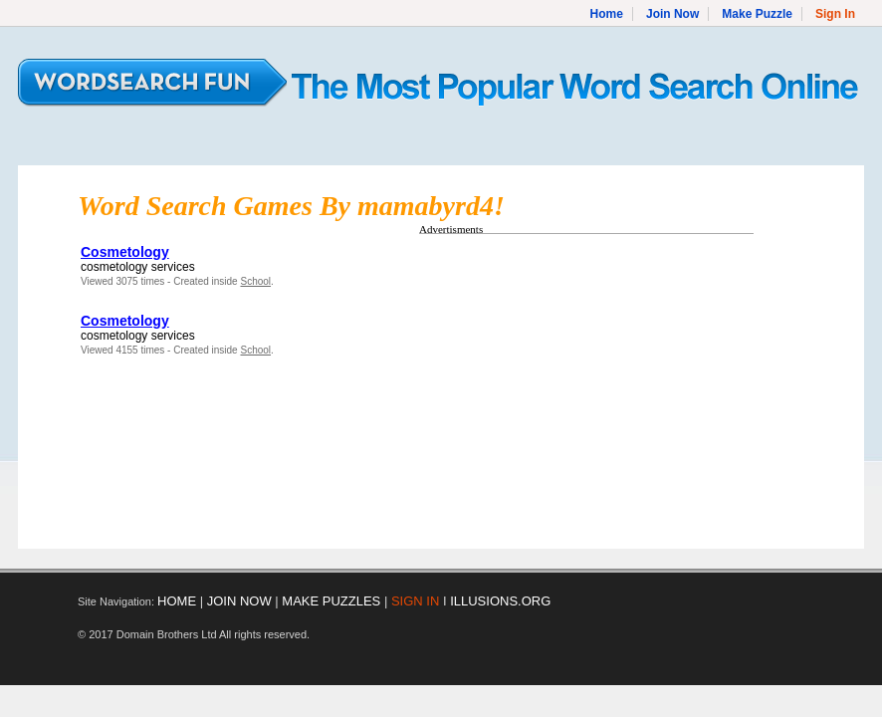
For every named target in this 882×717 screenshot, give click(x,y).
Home (606, 14)
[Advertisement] (586, 381)
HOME (176, 601)
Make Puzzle (757, 14)
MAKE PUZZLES (331, 601)
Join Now (672, 14)
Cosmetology (125, 252)
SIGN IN (415, 601)
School (255, 281)
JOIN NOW (239, 601)
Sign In (835, 14)
